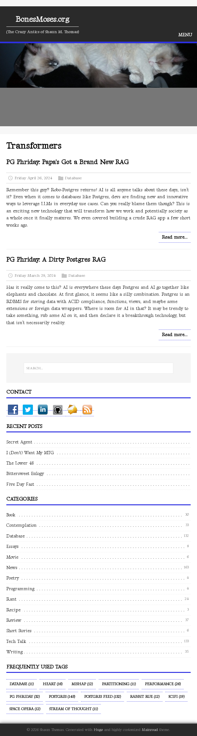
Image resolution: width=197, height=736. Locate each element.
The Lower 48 (20, 463)
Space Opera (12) (24, 709)
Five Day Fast (20, 484)
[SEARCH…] (98, 368)
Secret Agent (19, 442)
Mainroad (150, 729)
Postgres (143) (62, 696)
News (11, 567)
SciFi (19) (176, 696)
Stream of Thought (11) (73, 709)
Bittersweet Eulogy (25, 473)
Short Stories (19, 630)
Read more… (175, 237)
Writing (14, 652)
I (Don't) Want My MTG (30, 452)
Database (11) (21, 684)
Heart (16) (52, 684)
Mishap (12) (82, 684)
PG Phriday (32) (24, 696)
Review (13, 620)
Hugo (98, 729)
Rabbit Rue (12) (144, 696)
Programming (20, 588)
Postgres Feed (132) (102, 696)
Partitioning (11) (119, 684)
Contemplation (21, 525)
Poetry (12, 578)
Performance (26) (163, 684)
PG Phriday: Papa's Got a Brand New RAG (67, 162)
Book (10, 515)
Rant (11, 599)
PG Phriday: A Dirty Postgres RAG (56, 260)
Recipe (13, 610)
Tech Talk (16, 641)
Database (73, 178)
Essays (12, 546)
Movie (12, 557)
